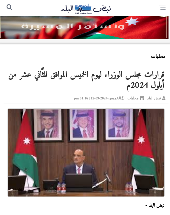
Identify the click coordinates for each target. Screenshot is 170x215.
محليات (132, 98)
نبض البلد (154, 98)
